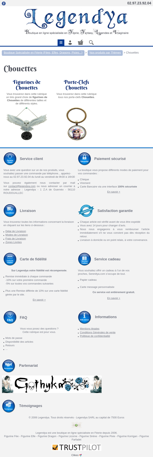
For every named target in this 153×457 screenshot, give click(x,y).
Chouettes (132, 52)
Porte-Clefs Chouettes (76, 84)
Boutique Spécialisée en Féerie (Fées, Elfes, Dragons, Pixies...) (43, 52)
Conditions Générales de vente (98, 332)
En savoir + (113, 191)
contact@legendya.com (21, 186)
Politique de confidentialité (95, 335)
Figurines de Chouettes (26, 84)
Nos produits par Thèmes (105, 52)
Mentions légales (89, 328)
